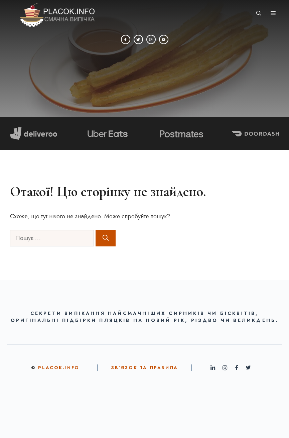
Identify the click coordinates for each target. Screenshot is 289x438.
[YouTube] (163, 39)
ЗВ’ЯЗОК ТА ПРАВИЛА (144, 367)
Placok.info (59, 367)
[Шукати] (106, 238)
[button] (259, 13)
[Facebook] (125, 39)
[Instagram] (151, 39)
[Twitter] (138, 39)
